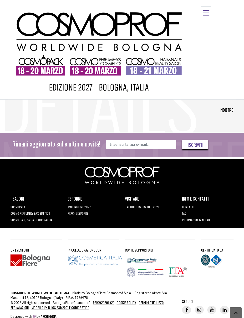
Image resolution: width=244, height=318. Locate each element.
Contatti (188, 207)
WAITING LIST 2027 (79, 207)
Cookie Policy (126, 302)
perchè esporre (78, 213)
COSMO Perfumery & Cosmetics (30, 213)
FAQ (184, 213)
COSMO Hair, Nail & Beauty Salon (31, 220)
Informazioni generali (196, 220)
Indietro (227, 110)
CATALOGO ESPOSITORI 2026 (142, 207)
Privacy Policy (103, 302)
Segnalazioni (19, 307)
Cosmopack (17, 207)
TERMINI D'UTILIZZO (151, 302)
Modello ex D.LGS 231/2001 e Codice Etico (60, 307)
